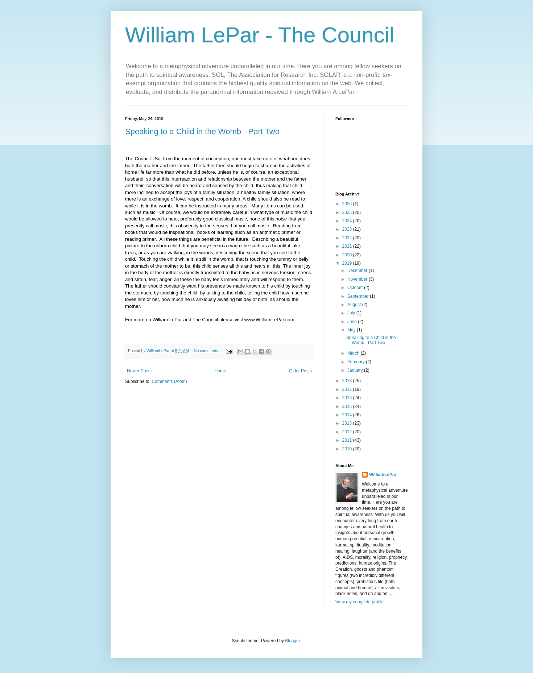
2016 (347, 397)
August (354, 304)
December (358, 270)
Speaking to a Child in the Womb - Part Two (202, 131)
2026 (347, 203)
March (354, 353)
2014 (347, 414)
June (352, 321)
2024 (347, 220)
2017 (347, 389)
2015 (347, 406)
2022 (347, 237)
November (358, 279)
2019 (347, 263)
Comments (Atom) (169, 381)
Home (220, 370)
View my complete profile (359, 601)
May (352, 330)
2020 (347, 254)
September (358, 296)
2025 (347, 212)
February (356, 361)
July (351, 312)
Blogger (292, 640)
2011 (347, 440)
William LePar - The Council (259, 35)
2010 (347, 448)
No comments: (207, 350)
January (355, 370)
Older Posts (300, 370)
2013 (347, 423)
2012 (347, 431)
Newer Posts (139, 370)
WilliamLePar (382, 474)
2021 (347, 246)
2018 (347, 380)
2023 (347, 229)
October (355, 287)
